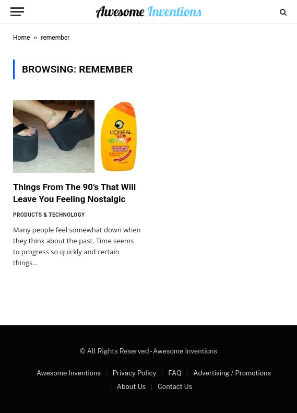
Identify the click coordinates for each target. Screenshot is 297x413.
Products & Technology (49, 215)
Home (21, 37)
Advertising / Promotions (232, 373)
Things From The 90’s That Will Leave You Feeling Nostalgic (74, 193)
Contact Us (175, 387)
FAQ (174, 373)
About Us (131, 387)
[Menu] (17, 11)
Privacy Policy (135, 373)
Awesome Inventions (69, 373)
